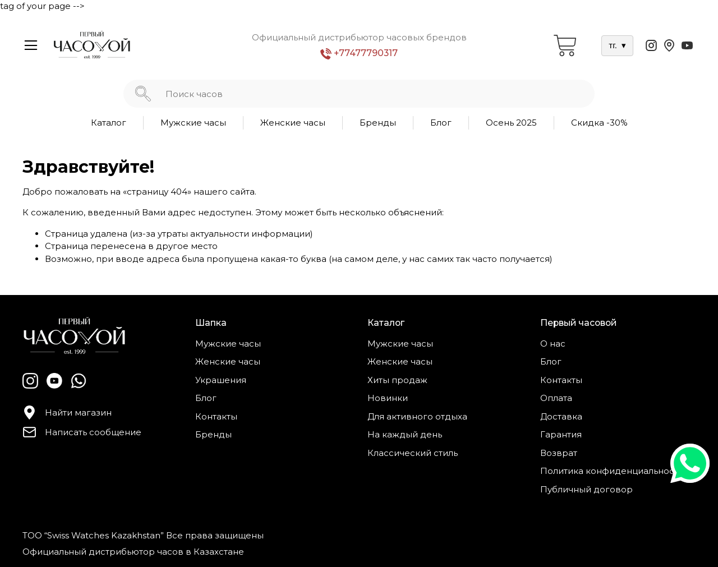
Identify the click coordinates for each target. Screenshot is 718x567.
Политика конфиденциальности (612, 470)
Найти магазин (67, 412)
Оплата (556, 398)
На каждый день (404, 434)
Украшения (220, 380)
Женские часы (292, 122)
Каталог (108, 122)
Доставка (561, 416)
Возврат (558, 453)
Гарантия (561, 434)
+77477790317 (359, 53)
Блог (441, 122)
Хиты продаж (397, 380)
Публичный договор (586, 489)
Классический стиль (412, 453)
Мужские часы (193, 122)
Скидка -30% (599, 122)
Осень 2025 (511, 122)
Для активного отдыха (417, 416)
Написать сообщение (81, 432)
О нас (552, 343)
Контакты (216, 416)
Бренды (378, 122)
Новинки (387, 398)
